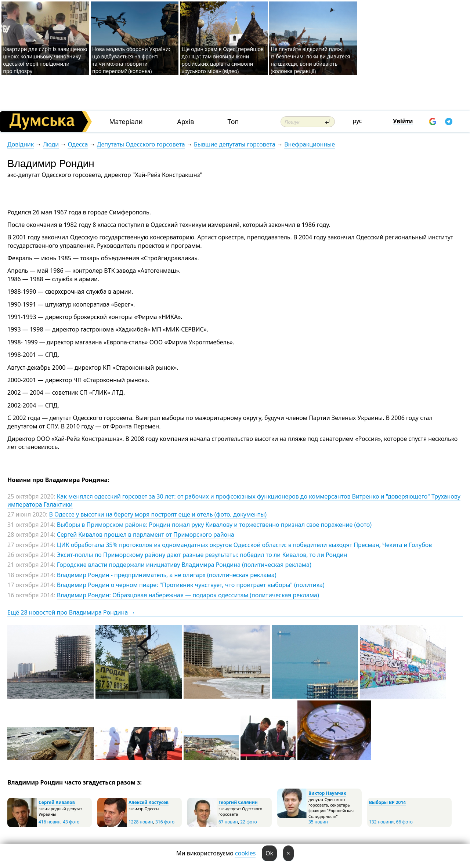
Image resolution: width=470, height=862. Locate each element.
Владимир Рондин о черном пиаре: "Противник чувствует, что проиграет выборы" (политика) (191, 585)
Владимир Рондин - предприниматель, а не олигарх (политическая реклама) (166, 575)
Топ (233, 121)
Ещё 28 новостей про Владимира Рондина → (71, 612)
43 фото (71, 822)
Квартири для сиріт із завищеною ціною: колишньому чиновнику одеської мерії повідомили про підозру (45, 60)
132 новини (381, 822)
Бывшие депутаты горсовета (234, 144)
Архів (185, 121)
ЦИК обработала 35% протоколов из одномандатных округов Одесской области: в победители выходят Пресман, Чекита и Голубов (244, 545)
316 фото (164, 822)
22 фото (248, 822)
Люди (51, 144)
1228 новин (141, 822)
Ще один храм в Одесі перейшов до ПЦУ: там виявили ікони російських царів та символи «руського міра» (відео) (223, 60)
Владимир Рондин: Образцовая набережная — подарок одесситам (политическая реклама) (188, 595)
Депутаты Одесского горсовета (141, 144)
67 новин (228, 822)
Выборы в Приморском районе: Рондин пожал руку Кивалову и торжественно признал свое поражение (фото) (214, 525)
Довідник (20, 144)
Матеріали (126, 121)
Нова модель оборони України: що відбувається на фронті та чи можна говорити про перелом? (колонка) (131, 60)
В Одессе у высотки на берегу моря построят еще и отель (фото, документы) (158, 514)
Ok (269, 853)
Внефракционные (309, 144)
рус (357, 121)
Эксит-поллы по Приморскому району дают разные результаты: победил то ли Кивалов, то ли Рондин (202, 555)
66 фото (404, 822)
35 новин (318, 822)
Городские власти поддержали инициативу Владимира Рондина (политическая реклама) (184, 565)
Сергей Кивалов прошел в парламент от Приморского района (145, 534)
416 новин (50, 822)
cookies (245, 853)
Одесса (78, 144)
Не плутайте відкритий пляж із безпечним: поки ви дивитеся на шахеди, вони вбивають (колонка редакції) (310, 60)
